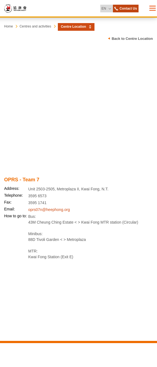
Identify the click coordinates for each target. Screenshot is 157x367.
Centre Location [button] (73, 27)
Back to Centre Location (132, 39)
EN (107, 7)
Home (8, 26)
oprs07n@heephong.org (49, 209)
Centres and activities (35, 26)
